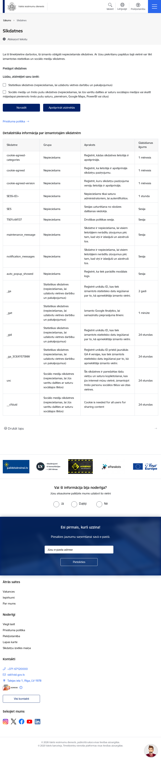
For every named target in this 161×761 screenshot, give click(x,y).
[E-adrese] (10, 687)
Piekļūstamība (11, 636)
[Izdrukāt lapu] (80, 428)
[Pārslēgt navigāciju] (154, 6)
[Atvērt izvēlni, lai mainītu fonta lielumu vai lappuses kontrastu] (138, 7)
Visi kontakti (21, 698)
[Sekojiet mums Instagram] (5, 721)
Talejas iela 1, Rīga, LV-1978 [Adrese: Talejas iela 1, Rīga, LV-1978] (24, 680)
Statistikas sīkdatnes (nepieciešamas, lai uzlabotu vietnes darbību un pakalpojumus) (60, 85)
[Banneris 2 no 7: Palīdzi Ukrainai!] (16, 466)
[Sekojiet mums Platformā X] (13, 721)
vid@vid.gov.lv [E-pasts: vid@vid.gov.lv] (16, 674)
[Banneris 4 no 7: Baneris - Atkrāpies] (80, 466)
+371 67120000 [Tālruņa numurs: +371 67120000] (17, 669)
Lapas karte (10, 642)
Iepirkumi (9, 597)
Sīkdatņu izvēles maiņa (17, 648)
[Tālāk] (153, 466)
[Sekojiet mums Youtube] (29, 721)
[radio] (58, 503)
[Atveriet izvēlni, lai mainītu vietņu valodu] (122, 7)
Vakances (9, 591)
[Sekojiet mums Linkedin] (37, 721)
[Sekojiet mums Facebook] (21, 721)
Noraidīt (21, 107)
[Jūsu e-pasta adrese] (79, 549)
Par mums (9, 603)
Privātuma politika (14, 121)
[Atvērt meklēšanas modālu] (110, 7)
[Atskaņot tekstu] (17, 39)
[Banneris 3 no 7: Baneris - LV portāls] (48, 466)
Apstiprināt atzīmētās (62, 107)
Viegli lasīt (9, 624)
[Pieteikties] (79, 562)
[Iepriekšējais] (8, 466)
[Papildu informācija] (21, 687)
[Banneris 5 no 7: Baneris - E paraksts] (112, 466)
